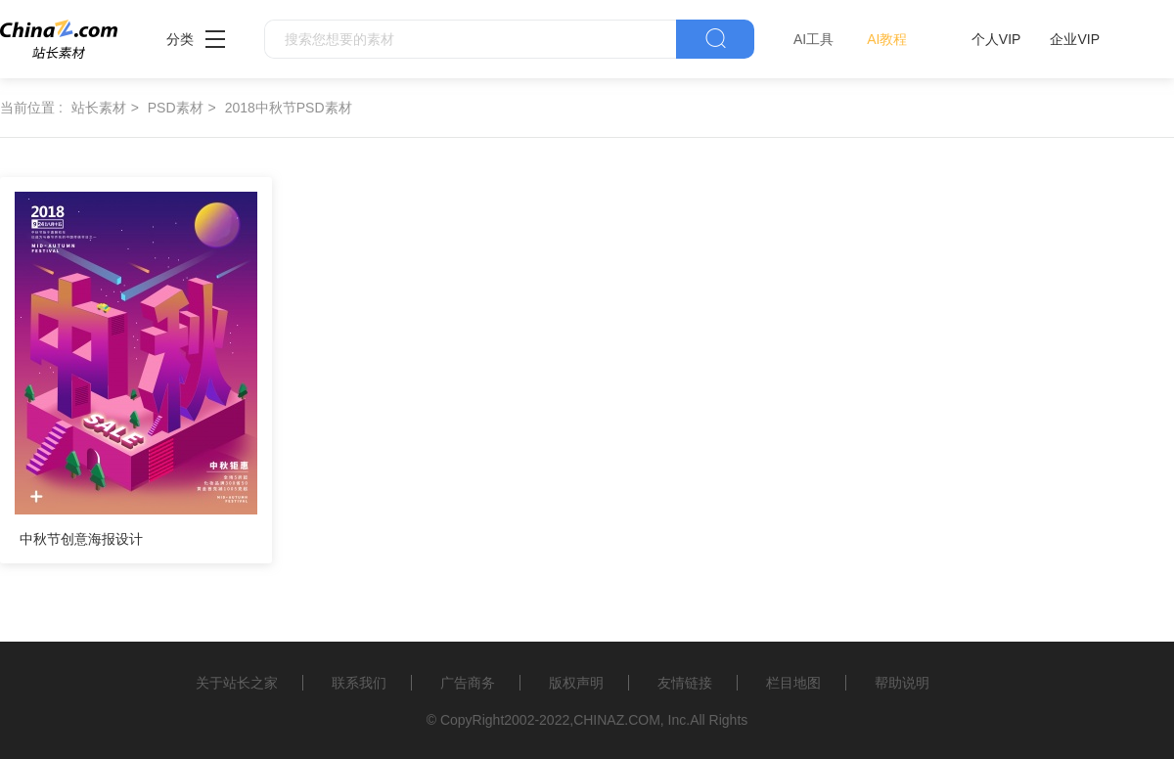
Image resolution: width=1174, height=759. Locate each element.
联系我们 (359, 683)
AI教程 (887, 39)
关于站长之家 (237, 683)
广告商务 (467, 683)
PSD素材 (175, 107)
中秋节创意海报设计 (81, 539)
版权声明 (576, 683)
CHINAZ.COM (616, 720)
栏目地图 (793, 683)
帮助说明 (902, 683)
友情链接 (684, 683)
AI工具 (813, 39)
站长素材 (98, 107)
